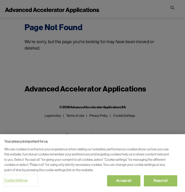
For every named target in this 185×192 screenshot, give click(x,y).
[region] (92, 163)
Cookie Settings (15, 180)
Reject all (160, 180)
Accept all (123, 180)
